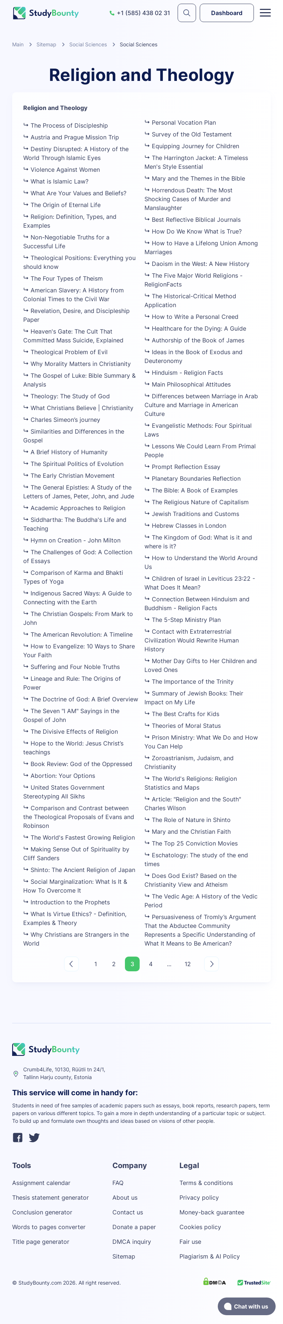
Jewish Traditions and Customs (191, 513)
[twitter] (34, 1138)
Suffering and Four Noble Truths (71, 666)
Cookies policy (200, 1227)
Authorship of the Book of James (194, 340)
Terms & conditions (206, 1182)
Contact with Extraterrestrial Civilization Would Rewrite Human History (191, 640)
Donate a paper (134, 1227)
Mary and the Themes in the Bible (194, 178)
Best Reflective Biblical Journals (192, 219)
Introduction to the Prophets (66, 902)
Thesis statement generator (50, 1197)
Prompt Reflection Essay (182, 466)
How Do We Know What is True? (193, 231)
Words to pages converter (48, 1227)
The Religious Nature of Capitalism (196, 502)
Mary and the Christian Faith (187, 831)
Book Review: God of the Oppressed (77, 764)
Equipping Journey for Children (191, 146)
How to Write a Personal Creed (191, 316)
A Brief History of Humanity (65, 452)
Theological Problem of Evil (65, 352)
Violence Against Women (61, 169)
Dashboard (226, 13)
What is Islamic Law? (55, 181)
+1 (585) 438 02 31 (139, 13)
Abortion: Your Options (59, 775)
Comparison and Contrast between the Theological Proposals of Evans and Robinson (78, 816)
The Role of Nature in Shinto (187, 819)
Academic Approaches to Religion (74, 508)
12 (188, 964)
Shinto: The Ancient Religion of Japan (79, 869)
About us (124, 1197)
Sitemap (46, 44)
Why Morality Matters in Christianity (77, 363)
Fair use (190, 1241)
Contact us (127, 1212)
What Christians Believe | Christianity (78, 408)
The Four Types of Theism (63, 278)
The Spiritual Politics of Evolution (73, 463)
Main (18, 44)
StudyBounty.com (40, 1282)
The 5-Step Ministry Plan (182, 619)
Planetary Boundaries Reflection (192, 478)
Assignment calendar (41, 1182)
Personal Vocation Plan (180, 122)
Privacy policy (199, 1197)
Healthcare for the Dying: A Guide (195, 328)
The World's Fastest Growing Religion (79, 837)
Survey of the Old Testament (188, 134)
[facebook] (17, 1138)
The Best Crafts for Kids (181, 714)
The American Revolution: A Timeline (78, 634)
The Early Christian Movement (69, 475)
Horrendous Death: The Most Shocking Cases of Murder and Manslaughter (188, 198)
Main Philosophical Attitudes (187, 384)
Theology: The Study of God (66, 396)
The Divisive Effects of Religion (70, 731)
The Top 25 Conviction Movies (191, 843)
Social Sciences (88, 44)
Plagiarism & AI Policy (209, 1256)
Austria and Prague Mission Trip (71, 137)
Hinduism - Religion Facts (183, 372)
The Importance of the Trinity (189, 681)
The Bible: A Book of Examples (191, 490)
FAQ (117, 1182)
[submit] (187, 13)
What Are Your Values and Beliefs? (74, 193)
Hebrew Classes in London (185, 525)
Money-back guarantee (211, 1212)
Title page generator (40, 1241)
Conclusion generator (42, 1212)
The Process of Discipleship (65, 125)
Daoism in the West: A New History (196, 263)
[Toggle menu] (265, 13)
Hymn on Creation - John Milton (71, 540)
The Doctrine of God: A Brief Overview (80, 699)
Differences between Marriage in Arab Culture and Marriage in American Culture (201, 404)
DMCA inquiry (131, 1241)
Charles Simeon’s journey (61, 419)
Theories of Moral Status (182, 725)
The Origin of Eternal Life (62, 205)
